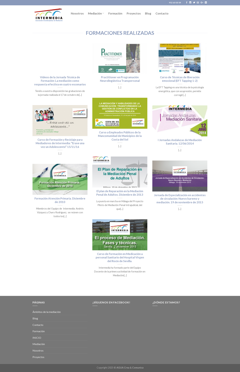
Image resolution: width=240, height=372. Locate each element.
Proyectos (134, 13)
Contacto (162, 13)
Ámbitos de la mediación (46, 311)
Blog (148, 13)
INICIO (36, 337)
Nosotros (77, 13)
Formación (115, 13)
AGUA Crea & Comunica (130, 367)
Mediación (96, 13)
